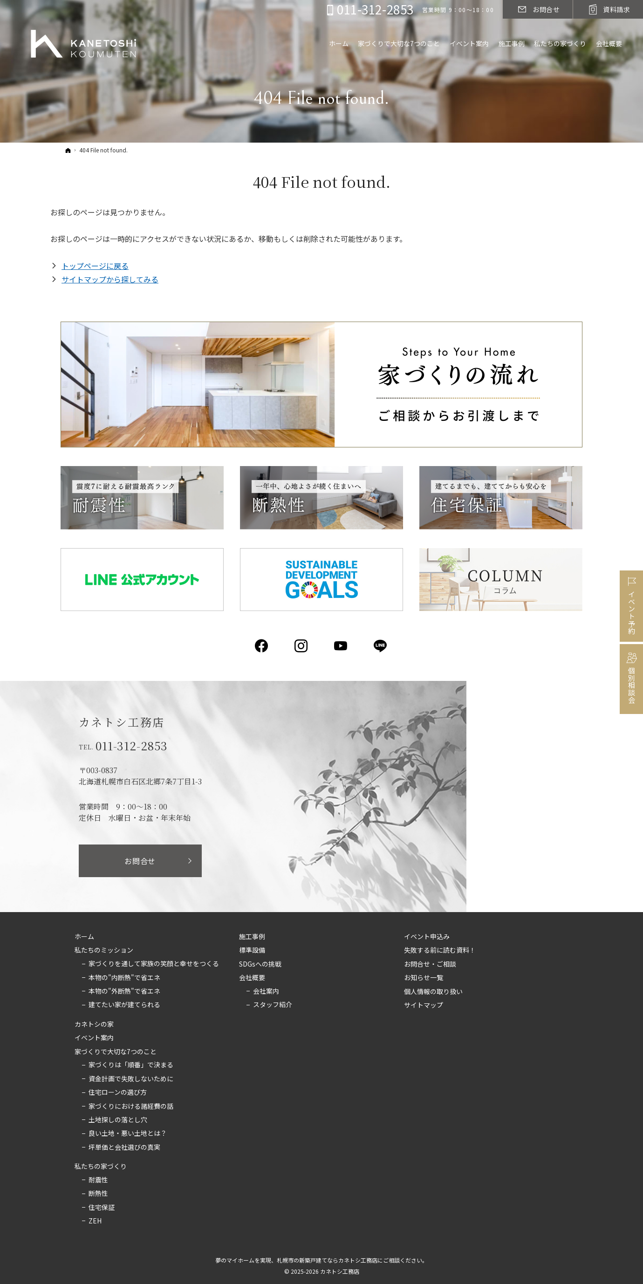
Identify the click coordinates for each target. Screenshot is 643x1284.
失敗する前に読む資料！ (440, 950)
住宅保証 (102, 1207)
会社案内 (266, 991)
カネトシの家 (94, 1024)
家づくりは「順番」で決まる (131, 1065)
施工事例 (252, 937)
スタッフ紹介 (272, 1005)
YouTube (341, 646)
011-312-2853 (132, 746)
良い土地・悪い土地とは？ (128, 1133)
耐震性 (98, 1180)
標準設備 (252, 950)
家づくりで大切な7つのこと (116, 1052)
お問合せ (140, 860)
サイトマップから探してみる (110, 279)
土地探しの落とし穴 (118, 1120)
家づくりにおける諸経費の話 (131, 1106)
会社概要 (252, 978)
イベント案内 (94, 1038)
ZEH (95, 1221)
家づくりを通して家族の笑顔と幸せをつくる (154, 964)
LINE (381, 646)
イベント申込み (427, 937)
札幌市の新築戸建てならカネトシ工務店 (327, 1260)
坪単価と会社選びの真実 (124, 1147)
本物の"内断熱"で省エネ (124, 978)
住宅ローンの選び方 (118, 1092)
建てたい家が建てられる (124, 1005)
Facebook (262, 646)
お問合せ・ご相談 (430, 964)
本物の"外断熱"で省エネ (124, 991)
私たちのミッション (104, 950)
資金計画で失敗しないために (131, 1079)
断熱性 (98, 1193)
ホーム (84, 937)
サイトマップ (423, 1005)
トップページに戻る (95, 265)
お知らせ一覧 (423, 978)
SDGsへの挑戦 (260, 964)
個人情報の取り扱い (433, 992)
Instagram (301, 646)
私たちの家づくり (101, 1166)
